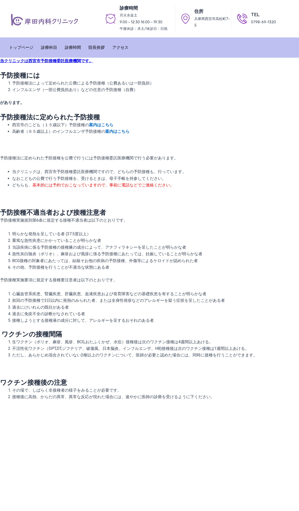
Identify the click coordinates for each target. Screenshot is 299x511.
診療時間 (73, 47)
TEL (255, 14)
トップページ (21, 47)
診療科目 (49, 47)
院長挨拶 (97, 47)
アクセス (120, 47)
